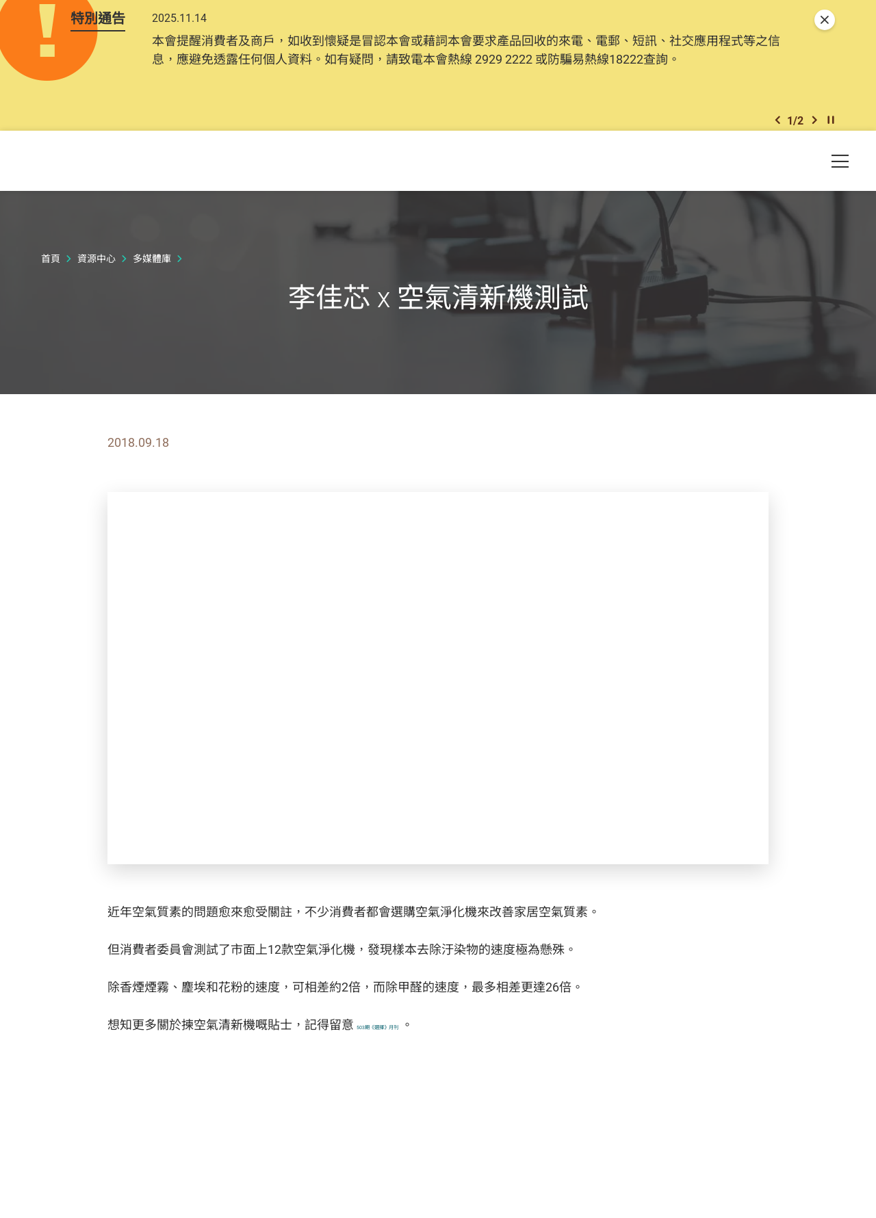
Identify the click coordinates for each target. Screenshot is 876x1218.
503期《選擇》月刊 (410, 1048)
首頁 (50, 282)
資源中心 (96, 282)
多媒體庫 (152, 282)
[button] (777, 137)
